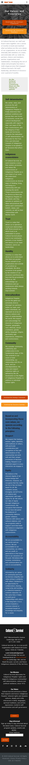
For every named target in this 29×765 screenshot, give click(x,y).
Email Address (14, 732)
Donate (14, 715)
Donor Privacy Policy (18, 758)
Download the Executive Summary (14, 31)
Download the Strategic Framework (14, 22)
